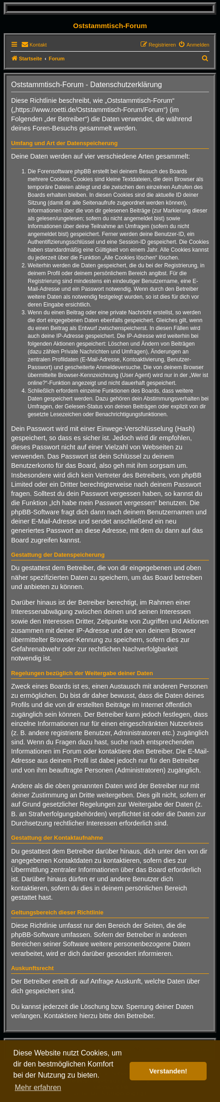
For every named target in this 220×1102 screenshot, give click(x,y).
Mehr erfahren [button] (38, 1087)
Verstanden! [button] (168, 1071)
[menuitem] (34, 44)
